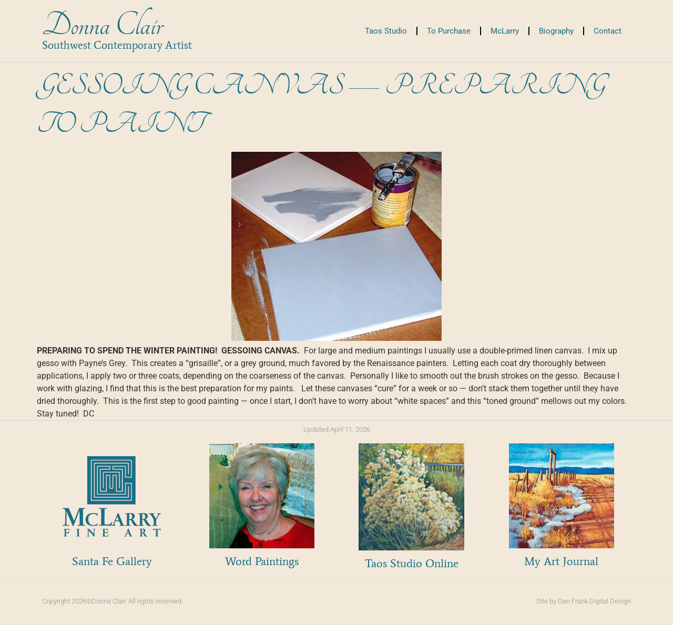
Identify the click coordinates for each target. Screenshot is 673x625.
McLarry (505, 31)
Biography (556, 31)
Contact (607, 31)
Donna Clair (102, 25)
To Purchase (449, 31)
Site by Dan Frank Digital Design (583, 601)
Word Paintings (262, 561)
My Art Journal (561, 561)
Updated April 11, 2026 (336, 429)
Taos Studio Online (411, 563)
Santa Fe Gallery (112, 561)
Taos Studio (386, 31)
